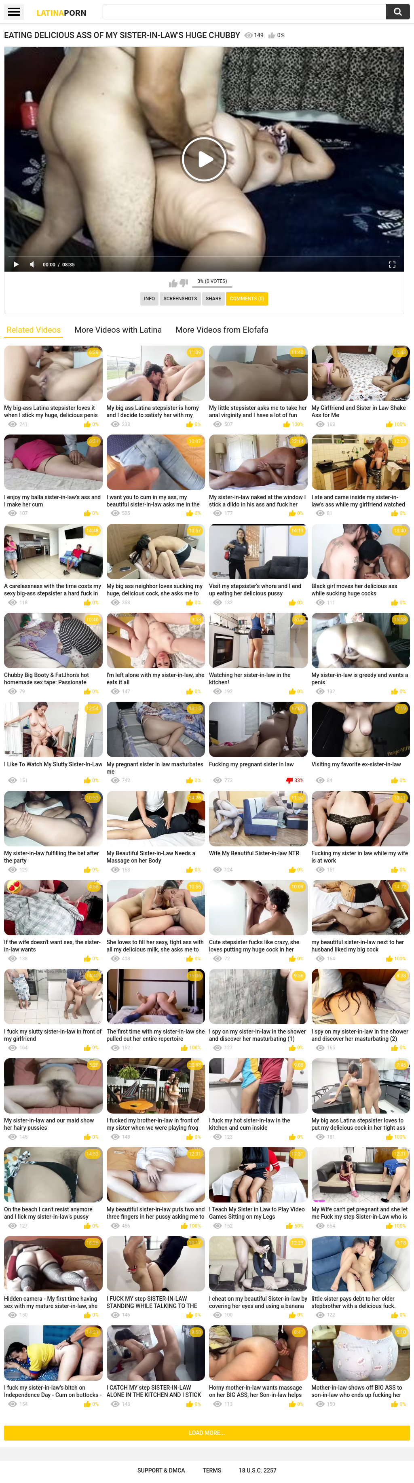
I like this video (173, 283)
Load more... (207, 1433)
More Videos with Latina (118, 330)
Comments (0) (247, 299)
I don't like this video (184, 283)
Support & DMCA (161, 1470)
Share (213, 299)
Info (149, 299)
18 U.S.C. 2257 (258, 1470)
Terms (212, 1470)
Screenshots (180, 299)
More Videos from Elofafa (221, 330)
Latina (61, 12)
